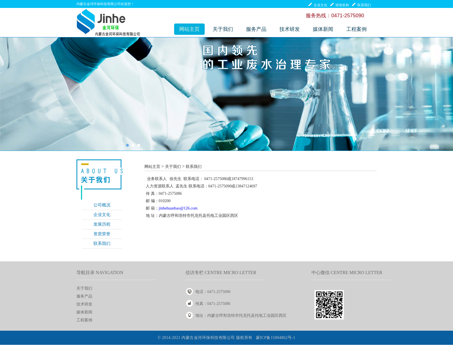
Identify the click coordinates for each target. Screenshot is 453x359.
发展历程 (101, 224)
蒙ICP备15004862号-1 (275, 338)
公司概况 (101, 205)
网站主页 (189, 29)
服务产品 (256, 29)
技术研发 (289, 29)
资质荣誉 (101, 234)
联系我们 (101, 243)
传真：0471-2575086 (212, 304)
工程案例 (356, 29)
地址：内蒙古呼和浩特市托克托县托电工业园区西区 (241, 315)
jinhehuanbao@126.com (178, 208)
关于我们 (223, 29)
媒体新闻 (323, 29)
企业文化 (101, 214)
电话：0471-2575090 (212, 292)
